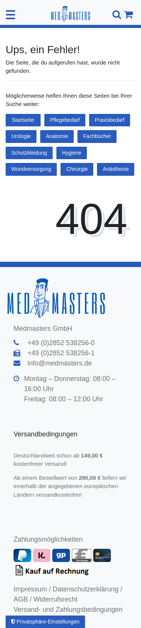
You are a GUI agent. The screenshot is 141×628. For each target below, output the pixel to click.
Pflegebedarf (65, 120)
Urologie (21, 136)
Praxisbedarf (109, 120)
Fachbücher (97, 136)
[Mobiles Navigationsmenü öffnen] (10, 15)
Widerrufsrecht (55, 599)
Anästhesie (116, 169)
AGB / (23, 599)
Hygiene (71, 153)
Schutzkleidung (29, 153)
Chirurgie (77, 169)
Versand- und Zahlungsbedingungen (68, 609)
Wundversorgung (31, 169)
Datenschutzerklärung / (87, 589)
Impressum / (32, 589)
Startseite (23, 120)
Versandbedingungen (46, 434)
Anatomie (57, 136)
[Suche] (115, 14)
